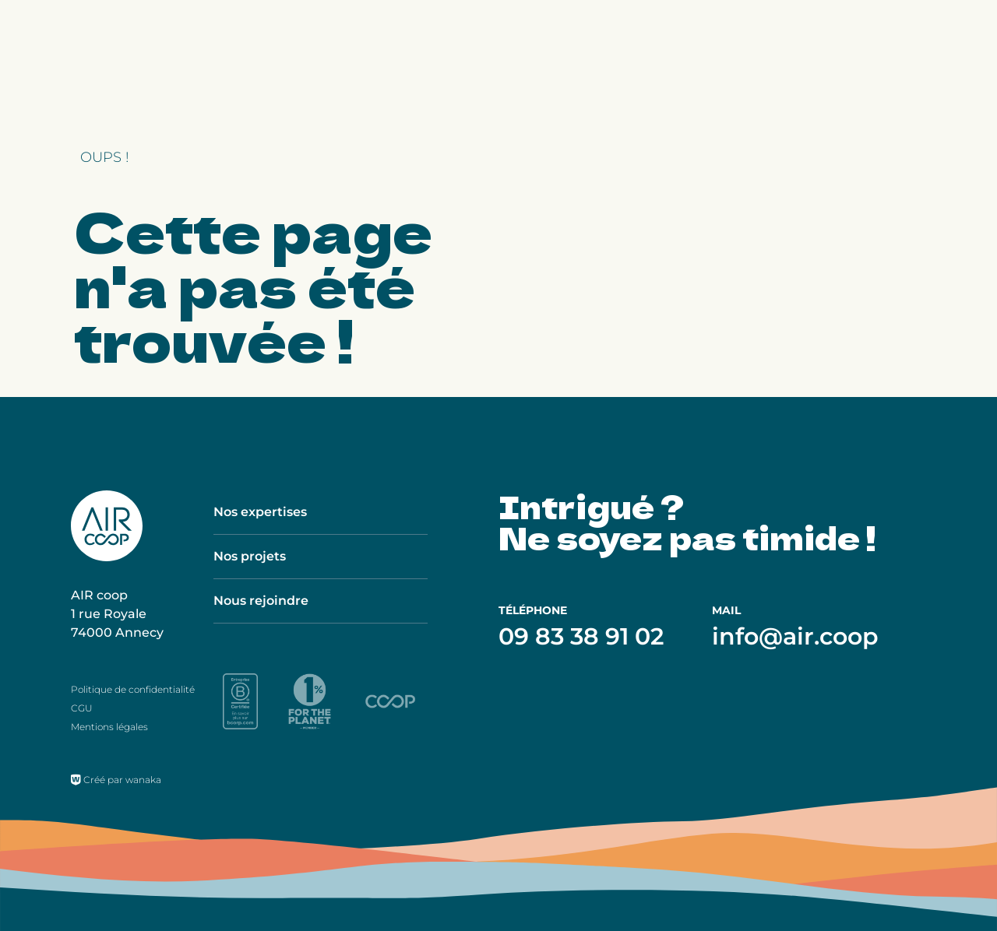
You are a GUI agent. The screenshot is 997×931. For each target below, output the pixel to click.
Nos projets (249, 556)
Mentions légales (109, 727)
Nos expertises (260, 511)
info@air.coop (795, 636)
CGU (82, 708)
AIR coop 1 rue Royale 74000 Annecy (117, 614)
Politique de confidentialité (133, 689)
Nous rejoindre (260, 600)
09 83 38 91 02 (581, 636)
